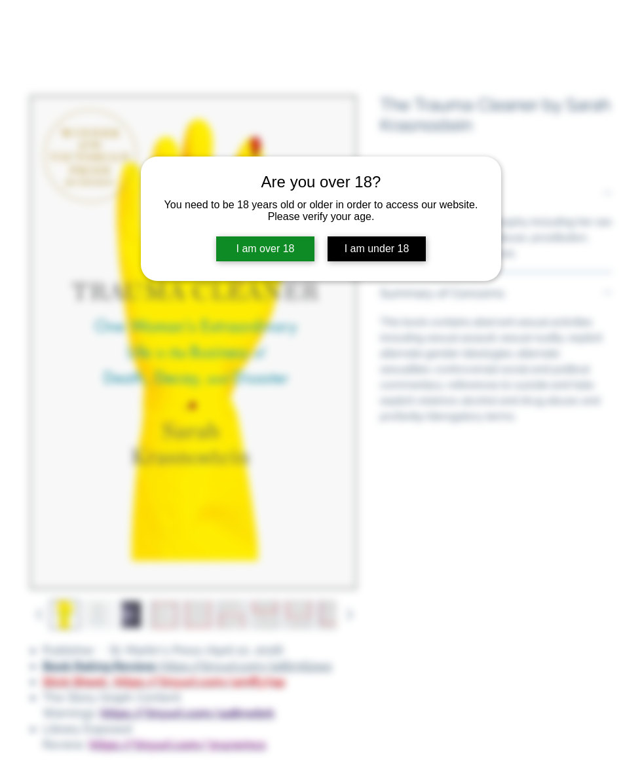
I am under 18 (377, 248)
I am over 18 (265, 248)
